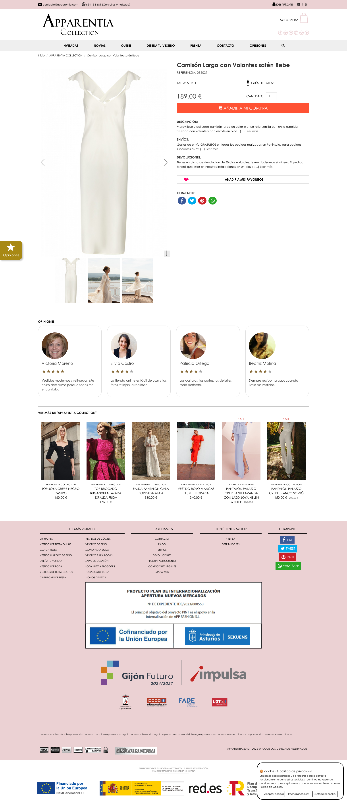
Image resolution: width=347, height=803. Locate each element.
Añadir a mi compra (243, 108)
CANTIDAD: (254, 96)
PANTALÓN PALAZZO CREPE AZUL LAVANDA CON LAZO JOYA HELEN (241, 493)
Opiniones (258, 45)
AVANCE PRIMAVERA (241, 484)
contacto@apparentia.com (58, 4)
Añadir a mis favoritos (244, 179)
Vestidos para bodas (98, 555)
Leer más (252, 131)
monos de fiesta (95, 577)
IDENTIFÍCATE (282, 4)
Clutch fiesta (48, 549)
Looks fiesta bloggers (100, 566)
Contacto (225, 45)
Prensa (195, 45)
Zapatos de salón (96, 560)
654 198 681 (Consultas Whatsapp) (106, 4)
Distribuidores (230, 544)
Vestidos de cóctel (97, 538)
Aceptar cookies (274, 793)
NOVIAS (100, 45)
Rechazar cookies (298, 793)
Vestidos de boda (51, 566)
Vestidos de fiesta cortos (56, 571)
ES (298, 4)
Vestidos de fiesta (96, 544)
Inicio (41, 55)
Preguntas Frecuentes (162, 560)
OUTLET (126, 45)
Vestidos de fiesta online (55, 544)
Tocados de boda (97, 571)
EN (306, 4)
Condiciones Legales (162, 566)
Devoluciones (162, 555)
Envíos (162, 549)
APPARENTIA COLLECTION (65, 55)
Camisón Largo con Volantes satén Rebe (113, 55)
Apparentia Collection (60, 484)
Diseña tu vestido (161, 45)
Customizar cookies (325, 793)
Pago (162, 544)
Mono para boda (97, 549)
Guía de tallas (262, 83)
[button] (294, 20)
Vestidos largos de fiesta (56, 555)
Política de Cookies (271, 786)
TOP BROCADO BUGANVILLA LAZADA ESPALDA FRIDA (105, 493)
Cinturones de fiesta (53, 577)
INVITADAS (70, 45)
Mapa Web (162, 571)
